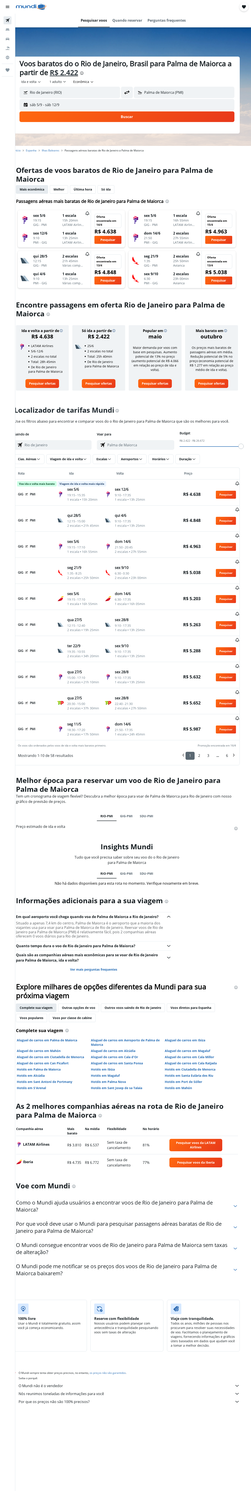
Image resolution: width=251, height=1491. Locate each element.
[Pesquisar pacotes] (7, 48)
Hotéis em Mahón (184, 1054)
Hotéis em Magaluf (112, 1041)
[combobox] (91, 82)
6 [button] (232, 721)
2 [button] (204, 721)
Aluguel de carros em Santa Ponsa (123, 1029)
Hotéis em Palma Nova (115, 1048)
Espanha (39, 150)
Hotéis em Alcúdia (38, 1041)
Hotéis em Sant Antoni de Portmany (52, 1048)
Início (25, 150)
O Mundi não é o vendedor (135, 1351)
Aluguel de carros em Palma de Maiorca (55, 1006)
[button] (7, 7)
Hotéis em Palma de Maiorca (46, 1035)
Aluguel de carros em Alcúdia (120, 1017)
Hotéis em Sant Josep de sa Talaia (123, 1054)
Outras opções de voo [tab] (86, 974)
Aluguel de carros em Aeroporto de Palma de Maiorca (132, 1008)
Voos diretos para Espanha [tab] (198, 974)
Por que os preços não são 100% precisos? (135, 1367)
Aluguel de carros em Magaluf (193, 1017)
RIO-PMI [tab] (113, 782)
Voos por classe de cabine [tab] (80, 984)
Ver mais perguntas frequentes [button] (100, 935)
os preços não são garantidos (115, 1339)
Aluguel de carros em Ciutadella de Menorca (58, 1023)
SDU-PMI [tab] (153, 782)
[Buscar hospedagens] (7, 29)
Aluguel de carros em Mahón (46, 1017)
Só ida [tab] (113, 189)
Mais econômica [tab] (39, 189)
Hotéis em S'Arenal (39, 1054)
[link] (50, 383)
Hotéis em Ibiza (109, 1035)
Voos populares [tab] (39, 984)
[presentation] (95, 73)
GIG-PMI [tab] (132, 782)
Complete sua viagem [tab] (43, 974)
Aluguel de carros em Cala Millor (195, 1023)
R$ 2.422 (77, 72)
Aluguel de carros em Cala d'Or (121, 1023)
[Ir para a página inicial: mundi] (31, 7)
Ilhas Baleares (58, 150)
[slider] (245, 446)
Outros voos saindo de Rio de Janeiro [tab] (140, 974)
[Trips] (7, 70)
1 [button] (195, 721)
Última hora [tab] (90, 189)
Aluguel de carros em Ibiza (191, 1006)
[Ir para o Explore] (7, 57)
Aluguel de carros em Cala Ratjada (196, 1029)
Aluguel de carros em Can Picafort (50, 1029)
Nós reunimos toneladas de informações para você (135, 1359)
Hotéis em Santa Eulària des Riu (195, 1041)
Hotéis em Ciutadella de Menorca (196, 1035)
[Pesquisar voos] (7, 20)
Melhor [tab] (66, 189)
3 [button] (213, 721)
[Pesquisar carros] (7, 38)
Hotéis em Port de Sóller (189, 1048)
